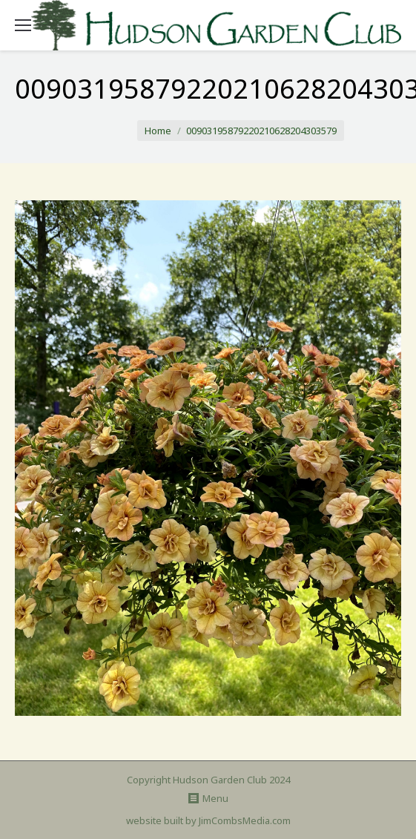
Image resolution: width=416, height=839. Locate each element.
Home (158, 130)
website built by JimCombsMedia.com (208, 820)
